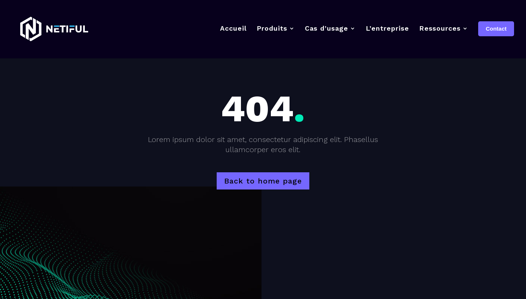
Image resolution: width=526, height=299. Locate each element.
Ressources (440, 28)
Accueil (233, 28)
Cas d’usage (326, 28)
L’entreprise (387, 28)
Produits (272, 28)
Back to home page (263, 180)
